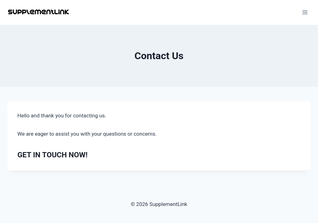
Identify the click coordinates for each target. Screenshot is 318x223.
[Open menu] (305, 12)
